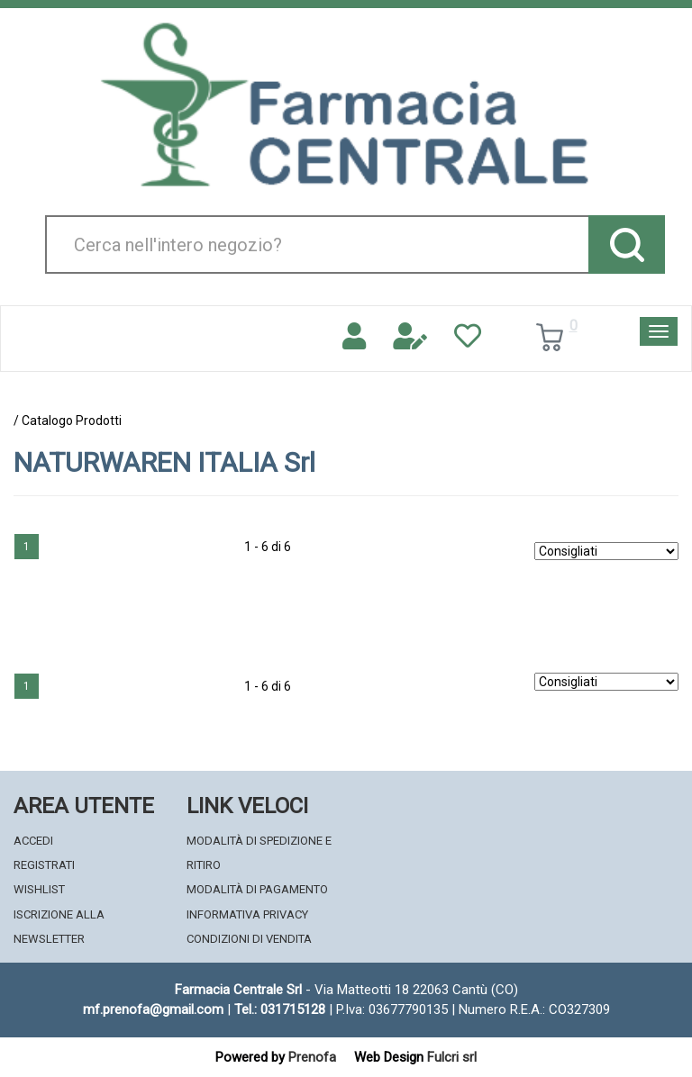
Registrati (44, 865)
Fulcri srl (452, 1057)
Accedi (33, 840)
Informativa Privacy (247, 914)
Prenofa (312, 1057)
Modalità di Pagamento (257, 889)
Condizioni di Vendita (249, 939)
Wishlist (39, 889)
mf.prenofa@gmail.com (153, 1009)
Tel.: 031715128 (279, 1009)
